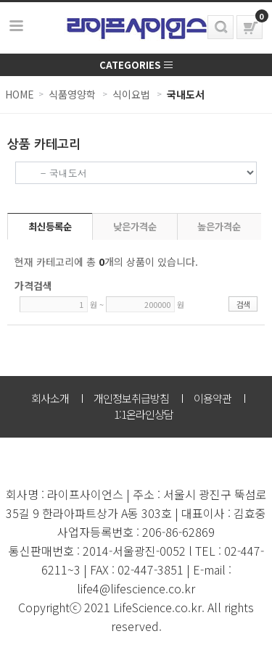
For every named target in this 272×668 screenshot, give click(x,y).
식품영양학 (72, 94)
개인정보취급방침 (131, 398)
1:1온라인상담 (143, 414)
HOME (19, 94)
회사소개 (50, 398)
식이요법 (131, 94)
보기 (16, 26)
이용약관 (212, 398)
